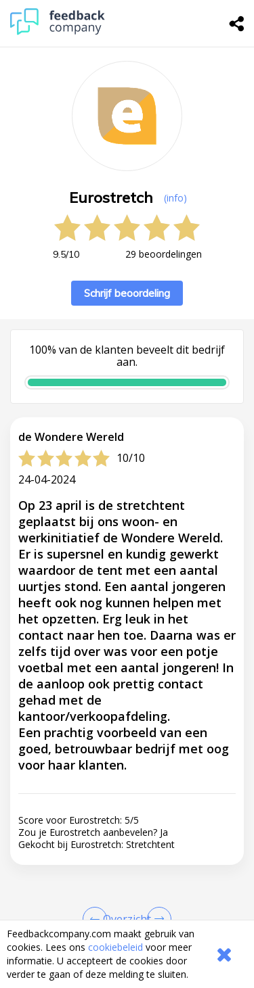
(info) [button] (175, 197)
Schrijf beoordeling (127, 293)
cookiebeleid (115, 947)
